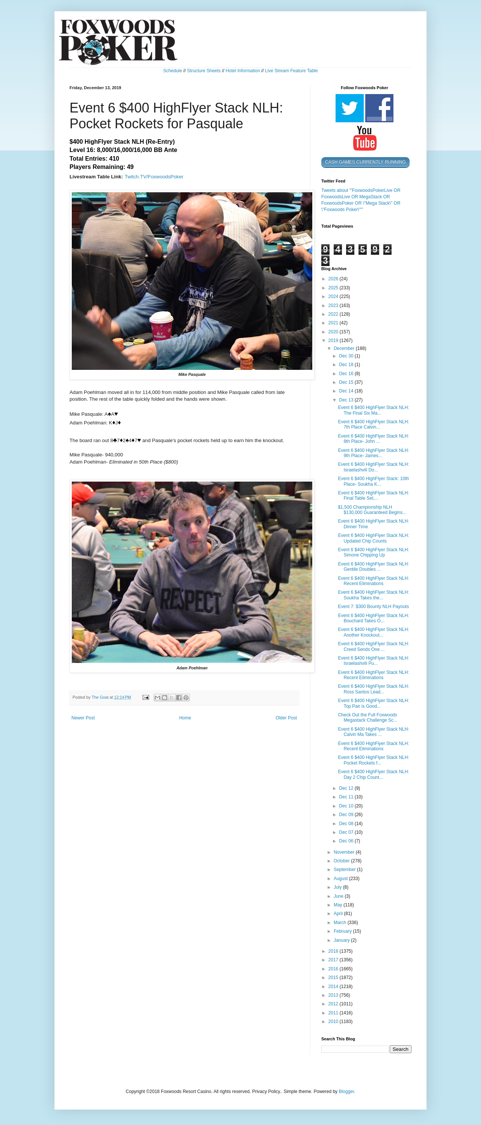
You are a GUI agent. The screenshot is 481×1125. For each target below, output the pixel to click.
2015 (334, 977)
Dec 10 (346, 806)
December (345, 348)
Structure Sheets (204, 70)
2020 (334, 331)
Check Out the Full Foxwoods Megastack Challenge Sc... (367, 717)
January (342, 940)
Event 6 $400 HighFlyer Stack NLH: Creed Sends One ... (373, 646)
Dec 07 (346, 832)
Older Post (286, 718)
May (338, 905)
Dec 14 (346, 391)
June (339, 896)
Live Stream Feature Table (291, 70)
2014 (334, 986)
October (342, 861)
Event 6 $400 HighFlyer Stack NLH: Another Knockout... (373, 632)
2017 (334, 959)
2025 (334, 287)
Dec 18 (346, 364)
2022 (334, 314)
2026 (334, 278)
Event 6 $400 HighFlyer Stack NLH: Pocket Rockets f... (373, 760)
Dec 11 (346, 797)
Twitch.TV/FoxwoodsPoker (154, 176)
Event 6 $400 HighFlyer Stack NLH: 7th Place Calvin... (373, 424)
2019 (334, 340)
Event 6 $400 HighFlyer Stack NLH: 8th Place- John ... (373, 438)
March (341, 922)
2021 (334, 322)
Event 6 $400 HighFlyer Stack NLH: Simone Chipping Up (373, 552)
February (343, 931)
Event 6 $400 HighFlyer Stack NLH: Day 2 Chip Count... (373, 774)
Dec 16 (346, 373)
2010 (334, 1021)
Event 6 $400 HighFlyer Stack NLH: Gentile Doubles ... (373, 566)
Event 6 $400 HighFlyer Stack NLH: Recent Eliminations (373, 581)
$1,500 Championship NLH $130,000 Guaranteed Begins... (372, 510)
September (345, 869)
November (345, 852)
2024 (334, 296)
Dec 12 (346, 788)
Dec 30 (346, 356)
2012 (334, 1003)
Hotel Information (242, 70)
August (341, 878)
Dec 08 (346, 823)
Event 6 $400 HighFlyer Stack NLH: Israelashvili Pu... (373, 660)
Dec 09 (346, 814)
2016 (334, 968)
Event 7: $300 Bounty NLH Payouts (373, 606)
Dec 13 (346, 400)
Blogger (346, 1091)
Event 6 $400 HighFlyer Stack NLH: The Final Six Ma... (373, 410)
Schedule (172, 70)
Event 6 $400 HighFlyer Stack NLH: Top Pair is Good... (373, 703)
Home (185, 718)
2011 (334, 1013)
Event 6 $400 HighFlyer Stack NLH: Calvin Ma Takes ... (373, 732)
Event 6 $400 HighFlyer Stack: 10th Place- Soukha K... (373, 481)
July (338, 887)
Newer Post (83, 718)
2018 (334, 951)
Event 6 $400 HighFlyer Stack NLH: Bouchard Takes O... (373, 618)
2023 (334, 305)
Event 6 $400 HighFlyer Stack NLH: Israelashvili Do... (373, 467)
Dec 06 (346, 841)
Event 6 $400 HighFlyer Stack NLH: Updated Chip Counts (373, 538)
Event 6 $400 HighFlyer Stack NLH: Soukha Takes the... (373, 595)
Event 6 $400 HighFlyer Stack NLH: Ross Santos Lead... (373, 689)
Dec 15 (346, 382)
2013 (334, 995)
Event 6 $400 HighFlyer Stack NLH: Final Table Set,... (373, 495)
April (339, 913)
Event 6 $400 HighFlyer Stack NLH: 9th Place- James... (373, 453)
